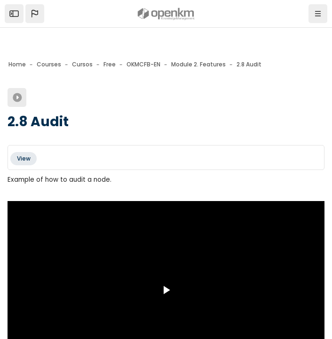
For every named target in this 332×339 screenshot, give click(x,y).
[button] (34, 13)
